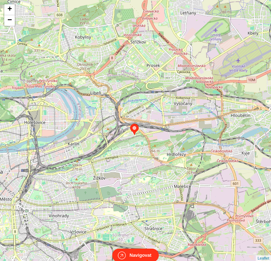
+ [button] (9, 9)
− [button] (9, 20)
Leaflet (263, 252)
